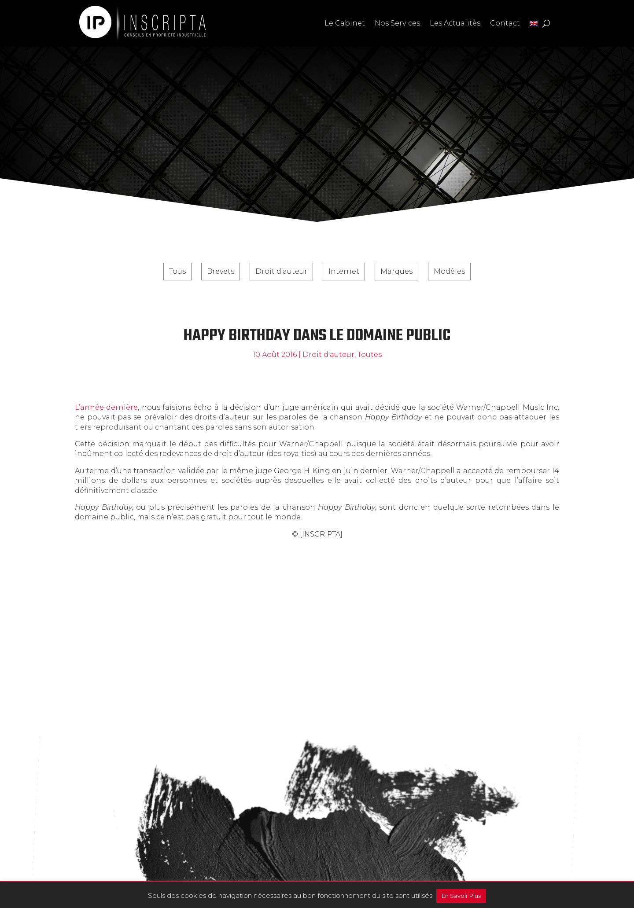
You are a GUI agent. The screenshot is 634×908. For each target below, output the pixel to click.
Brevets (220, 271)
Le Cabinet (344, 23)
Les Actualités (455, 23)
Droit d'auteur (328, 354)
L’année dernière (106, 407)
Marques (396, 271)
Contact (505, 23)
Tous (177, 271)
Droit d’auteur (281, 271)
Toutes (370, 354)
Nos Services (397, 23)
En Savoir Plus (461, 895)
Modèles (449, 271)
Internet (343, 271)
